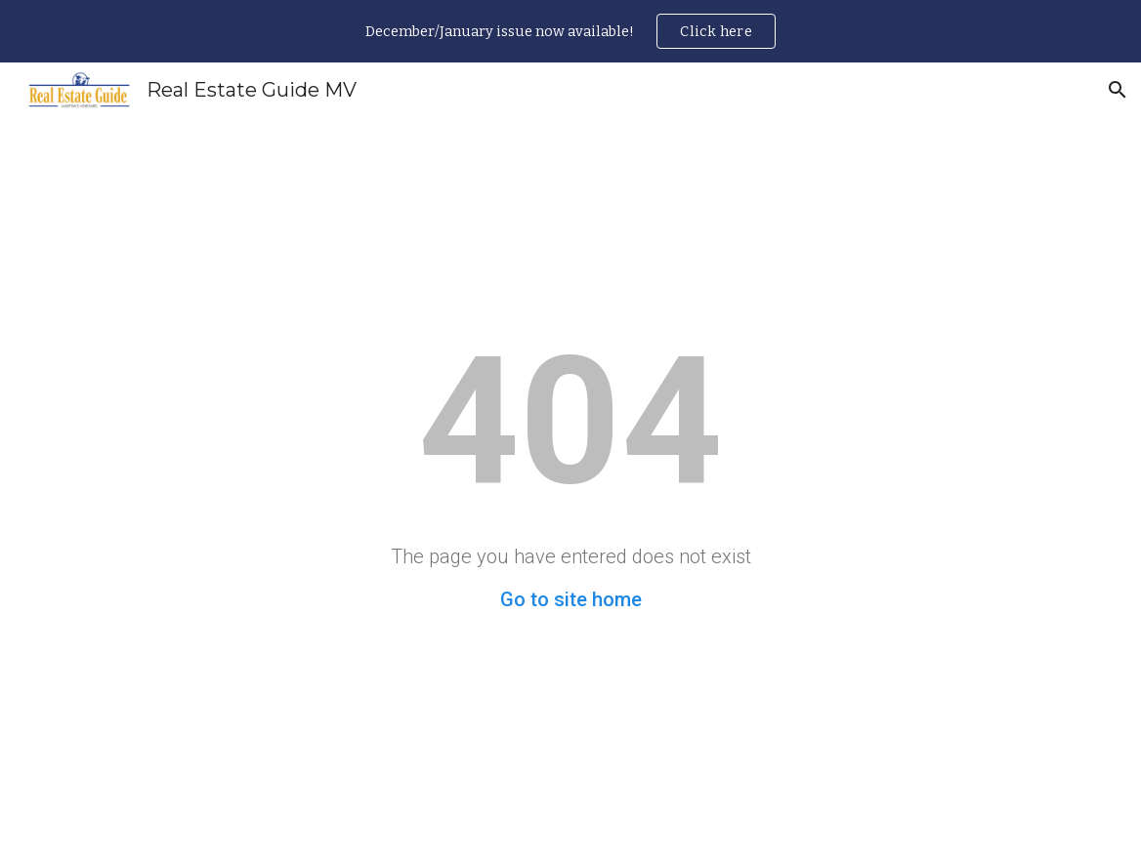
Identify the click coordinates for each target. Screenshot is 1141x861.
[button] (1117, 89)
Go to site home (571, 599)
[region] (570, 31)
